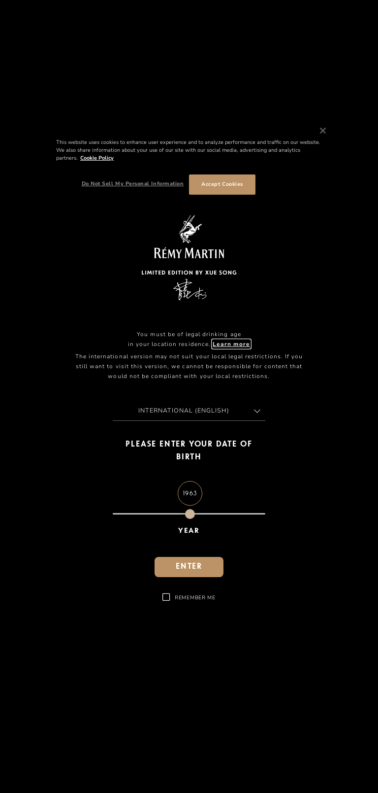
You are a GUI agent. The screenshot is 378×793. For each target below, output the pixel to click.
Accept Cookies (222, 184)
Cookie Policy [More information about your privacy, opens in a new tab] (97, 158)
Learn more (231, 344)
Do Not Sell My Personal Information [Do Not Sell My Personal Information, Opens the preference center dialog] (133, 183)
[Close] (323, 130)
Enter (189, 567)
